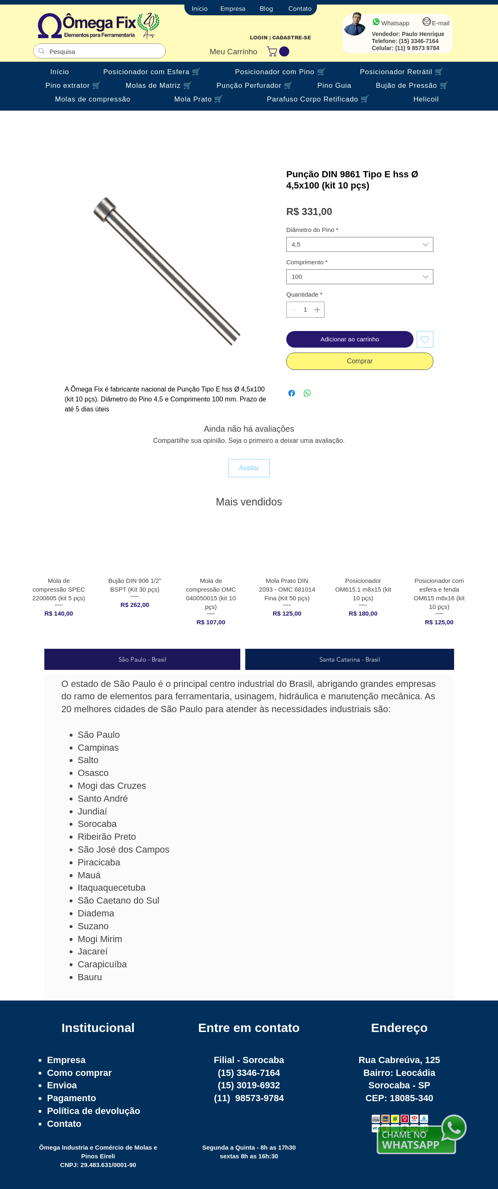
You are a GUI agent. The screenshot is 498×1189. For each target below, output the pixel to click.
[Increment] (318, 309)
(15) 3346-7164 (419, 41)
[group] (249, 582)
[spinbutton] (305, 309)
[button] (279, 51)
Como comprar (79, 1073)
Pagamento (71, 1098)
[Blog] (266, 9)
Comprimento (307, 262)
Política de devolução (93, 1111)
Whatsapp (396, 23)
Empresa (66, 1060)
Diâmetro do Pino (312, 229)
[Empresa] (232, 9)
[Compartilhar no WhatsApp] (307, 393)
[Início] (199, 9)
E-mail (441, 23)
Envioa (62, 1085)
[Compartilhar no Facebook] (292, 393)
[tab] (142, 659)
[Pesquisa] (98, 51)
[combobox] (359, 244)
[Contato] (299, 9)
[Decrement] (293, 309)
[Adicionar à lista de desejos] (425, 339)
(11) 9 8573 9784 (417, 48)
